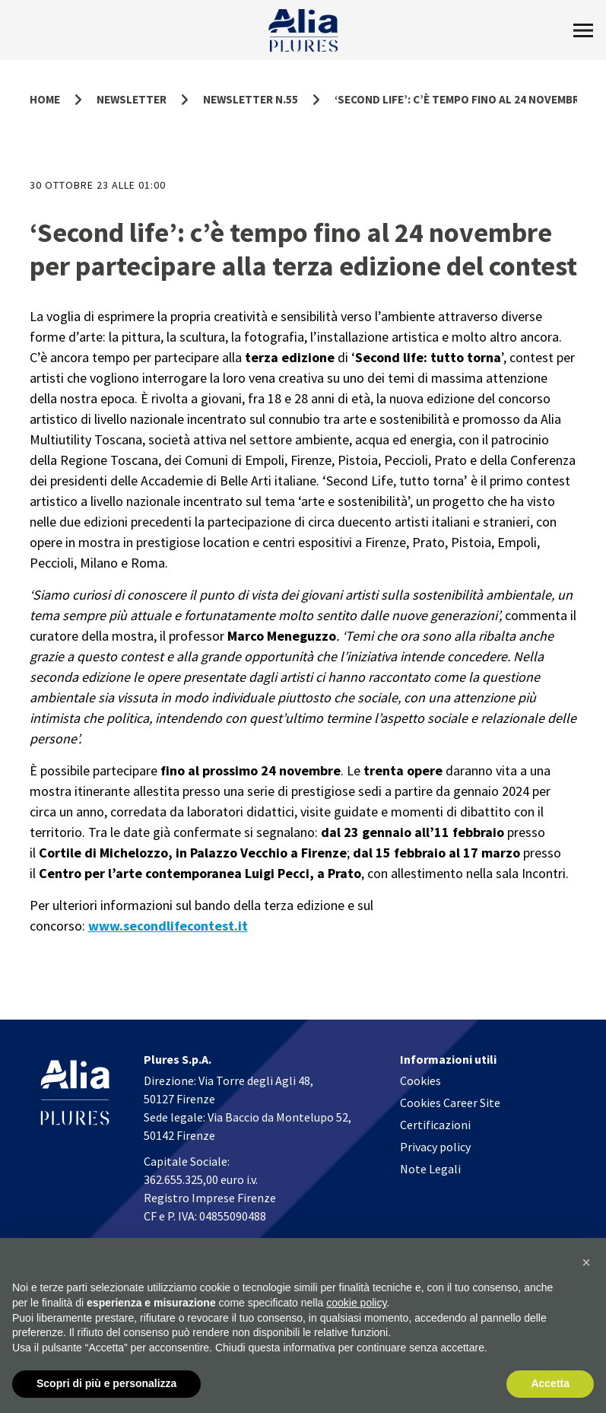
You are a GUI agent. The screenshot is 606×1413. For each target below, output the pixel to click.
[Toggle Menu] (583, 30)
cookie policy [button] (356, 1303)
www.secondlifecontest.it (168, 925)
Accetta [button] (550, 1384)
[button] (586, 1263)
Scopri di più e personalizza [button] (106, 1384)
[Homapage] (303, 30)
